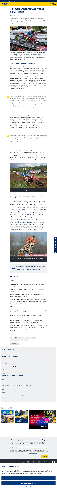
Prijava (45, 456)
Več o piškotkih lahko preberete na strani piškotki (30, 473)
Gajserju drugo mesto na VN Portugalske (13, 375)
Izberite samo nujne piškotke (28, 483)
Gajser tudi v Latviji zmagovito (10, 356)
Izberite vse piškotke (28, 478)
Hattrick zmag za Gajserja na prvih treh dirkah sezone (16, 385)
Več (3, 360)
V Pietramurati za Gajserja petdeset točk (13, 366)
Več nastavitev (28, 487)
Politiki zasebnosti (33, 453)
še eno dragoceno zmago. (34, 127)
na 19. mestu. (31, 214)
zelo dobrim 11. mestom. (26, 222)
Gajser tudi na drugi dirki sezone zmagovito (13, 395)
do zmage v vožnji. (19, 88)
